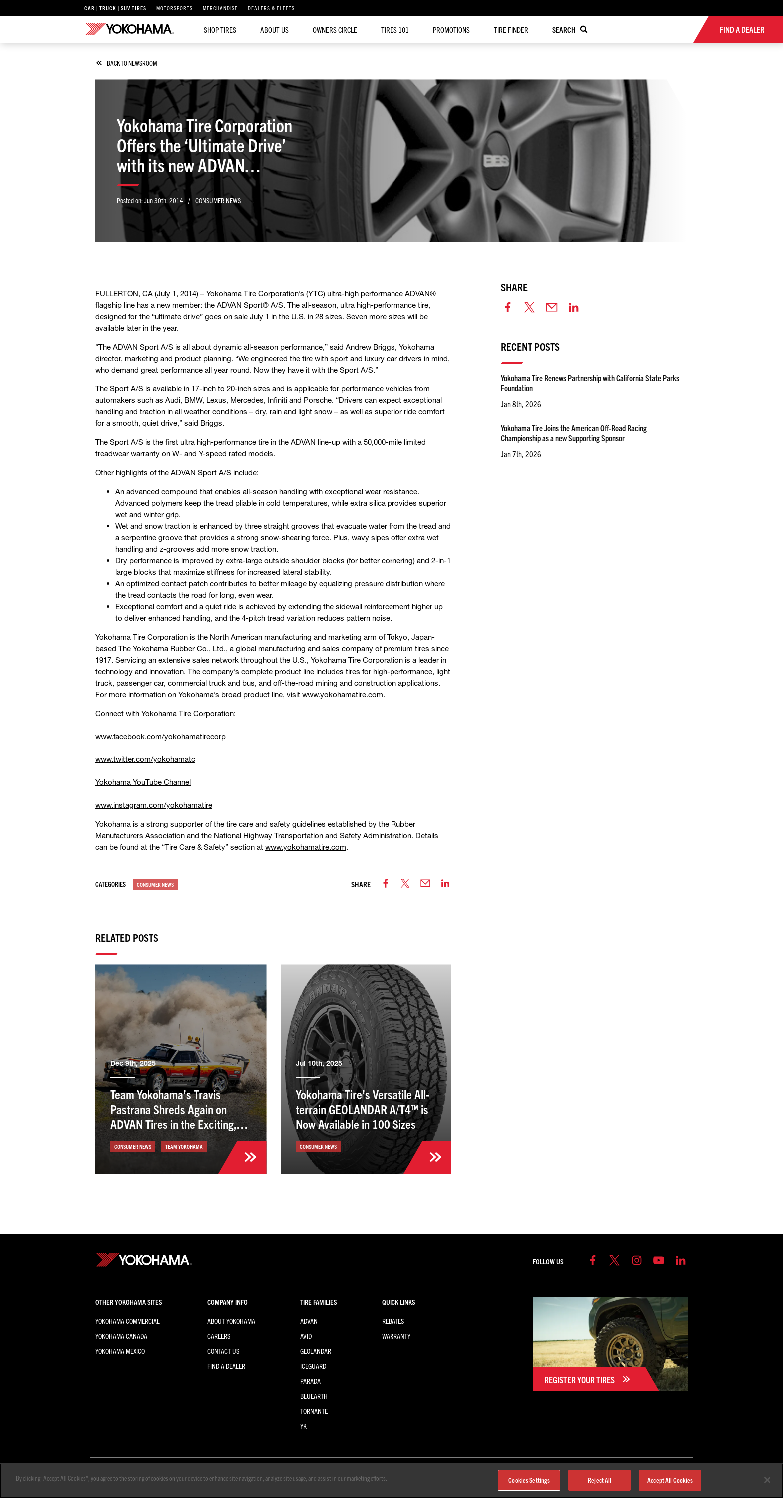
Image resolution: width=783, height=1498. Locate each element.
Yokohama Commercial (127, 1320)
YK (303, 1425)
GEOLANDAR (315, 1350)
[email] (425, 884)
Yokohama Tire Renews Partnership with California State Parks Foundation (590, 383)
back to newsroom (127, 63)
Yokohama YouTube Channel (143, 782)
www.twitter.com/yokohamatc (145, 759)
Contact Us (223, 1350)
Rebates (393, 1320)
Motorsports (174, 7)
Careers (218, 1335)
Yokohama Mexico (120, 1350)
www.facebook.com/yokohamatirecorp (160, 736)
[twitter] (405, 884)
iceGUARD (313, 1365)
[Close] (767, 1480)
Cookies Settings (529, 1480)
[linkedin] (445, 884)
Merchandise (220, 7)
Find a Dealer (226, 1365)
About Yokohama (231, 1320)
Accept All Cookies (670, 1480)
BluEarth (314, 1395)
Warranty (396, 1335)
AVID (306, 1335)
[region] (391, 1480)
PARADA (310, 1380)
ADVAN (309, 1320)
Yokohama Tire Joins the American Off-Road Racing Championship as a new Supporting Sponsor (574, 433)
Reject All (599, 1480)
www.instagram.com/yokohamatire (153, 805)
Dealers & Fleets (271, 7)
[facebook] (386, 884)
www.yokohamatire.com (342, 694)
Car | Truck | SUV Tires (115, 7)
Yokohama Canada (121, 1335)
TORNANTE (314, 1410)
